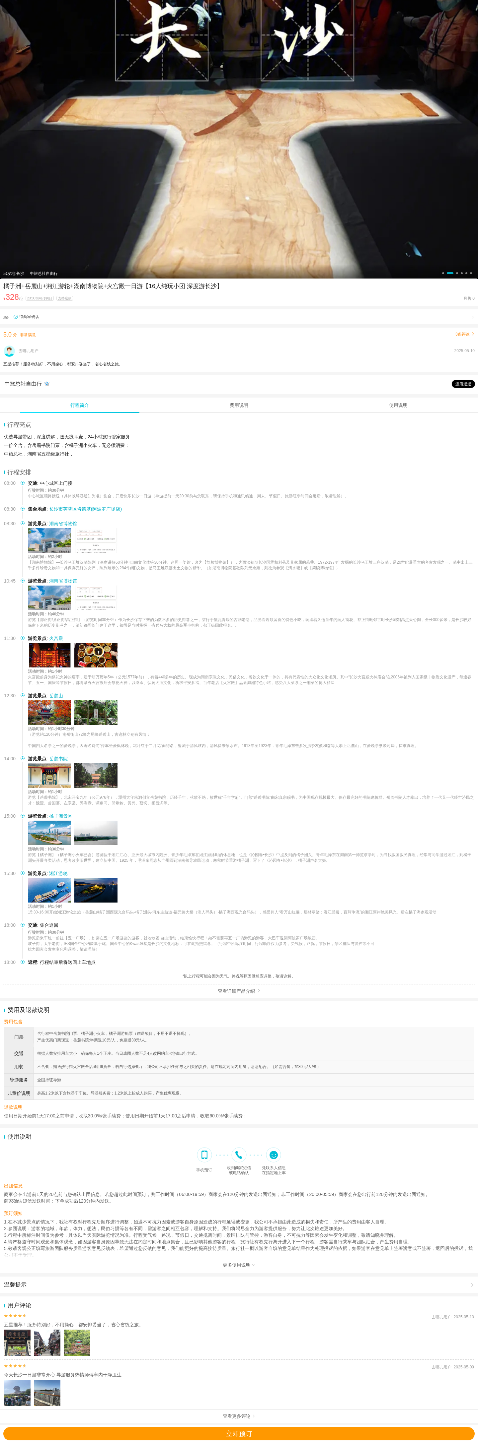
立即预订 (239, 1433)
